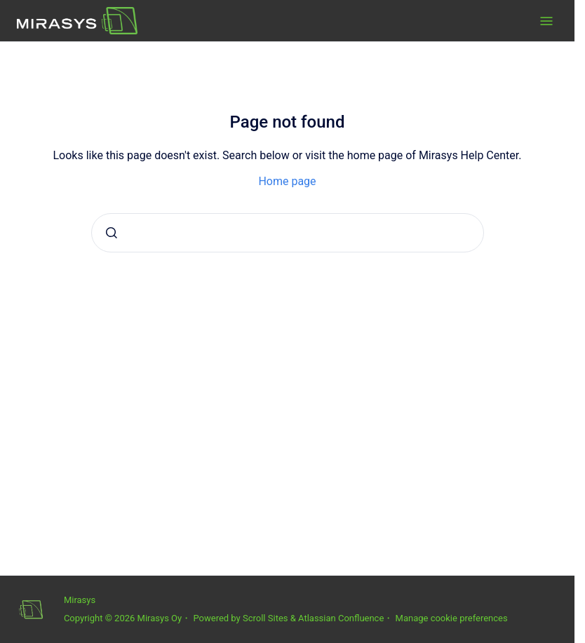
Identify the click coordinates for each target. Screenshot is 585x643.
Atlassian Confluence (341, 618)
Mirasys (79, 600)
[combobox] (287, 233)
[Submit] (111, 233)
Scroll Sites (265, 618)
